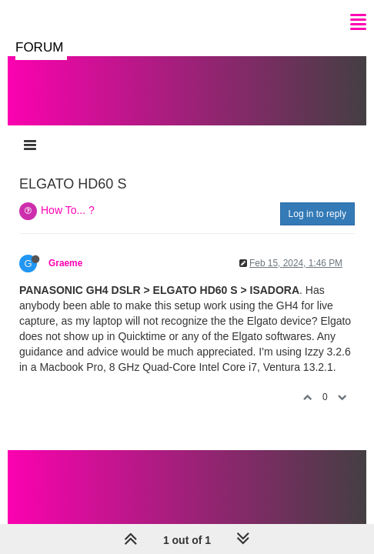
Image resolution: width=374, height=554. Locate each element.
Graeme (65, 263)
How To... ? (68, 210)
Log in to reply (317, 214)
